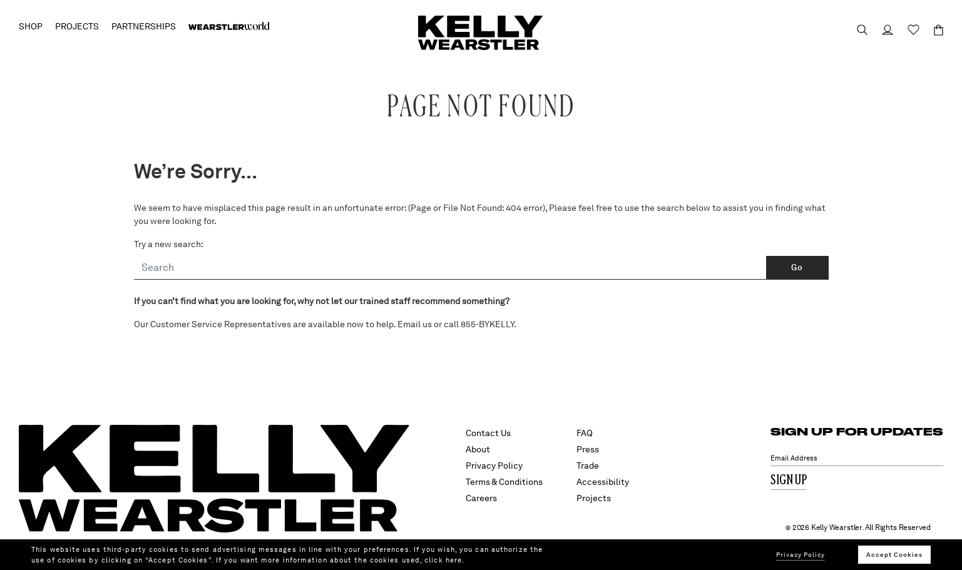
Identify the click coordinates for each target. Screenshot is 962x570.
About (478, 449)
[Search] (450, 268)
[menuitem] (229, 26)
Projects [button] (77, 26)
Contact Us (488, 433)
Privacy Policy (494, 466)
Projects (593, 498)
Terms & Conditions (504, 482)
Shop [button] (31, 26)
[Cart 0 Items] (933, 30)
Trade (587, 466)
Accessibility (602, 482)
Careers (481, 498)
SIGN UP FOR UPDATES (856, 431)
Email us (414, 324)
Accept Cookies (894, 554)
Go (796, 267)
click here (443, 560)
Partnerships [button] (143, 26)
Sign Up (788, 480)
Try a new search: (168, 244)
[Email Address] (856, 458)
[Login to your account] (882, 29)
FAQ (584, 433)
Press (587, 449)
